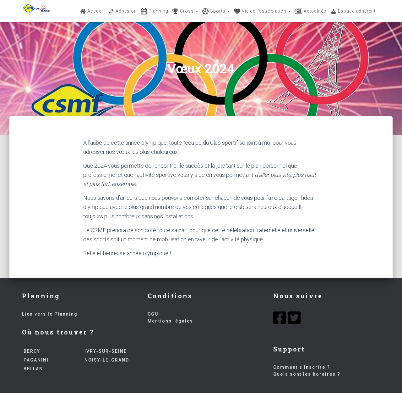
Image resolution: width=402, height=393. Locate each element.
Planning (154, 11)
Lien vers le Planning (50, 314)
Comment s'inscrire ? (301, 367)
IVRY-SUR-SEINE (105, 351)
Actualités (310, 11)
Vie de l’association (262, 11)
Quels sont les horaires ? (306, 374)
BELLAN (32, 368)
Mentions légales (170, 320)
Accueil (92, 11)
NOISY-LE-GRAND (106, 359)
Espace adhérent (353, 11)
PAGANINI (35, 359)
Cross (185, 11)
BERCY (31, 351)
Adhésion (122, 11)
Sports (216, 11)
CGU (153, 314)
